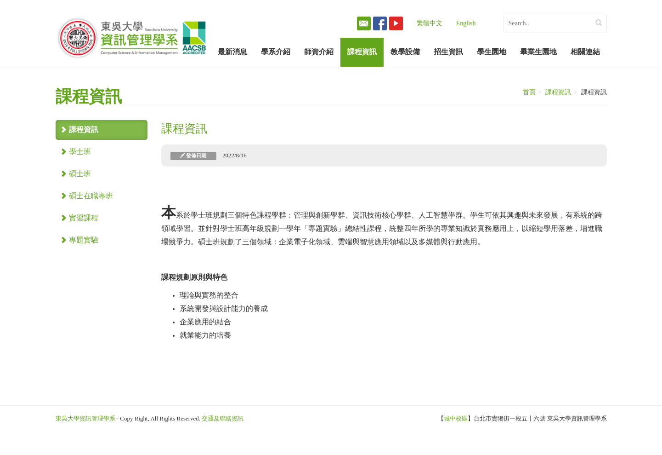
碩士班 (75, 174)
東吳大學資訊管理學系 (85, 418)
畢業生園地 (538, 52)
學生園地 (491, 52)
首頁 (529, 92)
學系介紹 (275, 52)
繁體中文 (429, 23)
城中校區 (456, 418)
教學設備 (405, 52)
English (466, 23)
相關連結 (585, 52)
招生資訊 (448, 52)
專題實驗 (79, 240)
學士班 (75, 152)
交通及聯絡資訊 (222, 418)
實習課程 (79, 218)
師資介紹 (319, 52)
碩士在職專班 (86, 196)
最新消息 (232, 52)
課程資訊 (362, 52)
